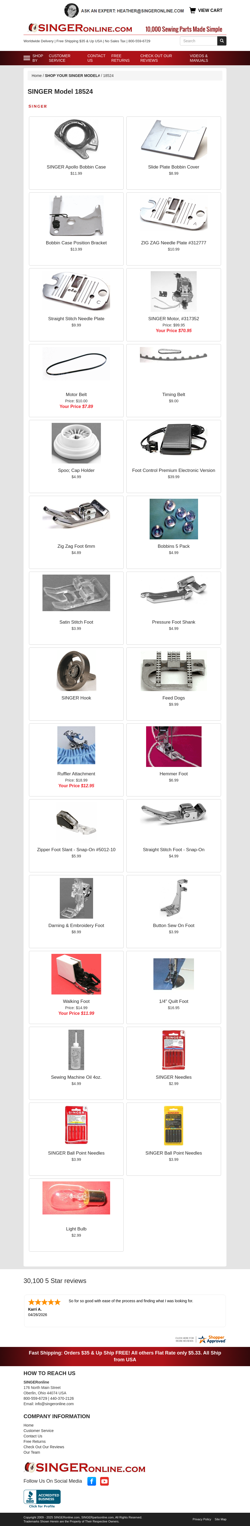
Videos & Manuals (199, 58)
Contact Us (96, 58)
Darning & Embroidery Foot (76, 925)
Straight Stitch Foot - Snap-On (174, 849)
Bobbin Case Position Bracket (76, 242)
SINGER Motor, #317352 (173, 318)
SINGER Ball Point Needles (76, 1153)
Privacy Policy (202, 1518)
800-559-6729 (35, 1398)
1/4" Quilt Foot (173, 1001)
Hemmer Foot (174, 773)
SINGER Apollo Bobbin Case (76, 167)
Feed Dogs (173, 698)
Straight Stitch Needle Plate (76, 318)
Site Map (220, 1518)
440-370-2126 (62, 1398)
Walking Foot (76, 1001)
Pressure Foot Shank (173, 622)
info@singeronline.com (54, 1403)
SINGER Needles (174, 1077)
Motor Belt (76, 394)
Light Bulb (76, 1229)
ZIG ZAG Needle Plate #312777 (173, 242)
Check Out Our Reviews (156, 58)
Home (37, 75)
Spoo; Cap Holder (76, 470)
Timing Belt (173, 394)
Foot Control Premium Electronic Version (173, 470)
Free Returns (120, 58)
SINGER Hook (76, 698)
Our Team (32, 1452)
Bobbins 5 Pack (174, 546)
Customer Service (60, 58)
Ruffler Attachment (76, 773)
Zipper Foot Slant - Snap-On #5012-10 (76, 849)
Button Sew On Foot (173, 925)
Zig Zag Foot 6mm (76, 546)
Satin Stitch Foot (76, 622)
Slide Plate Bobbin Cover (173, 167)
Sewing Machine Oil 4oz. (76, 1077)
